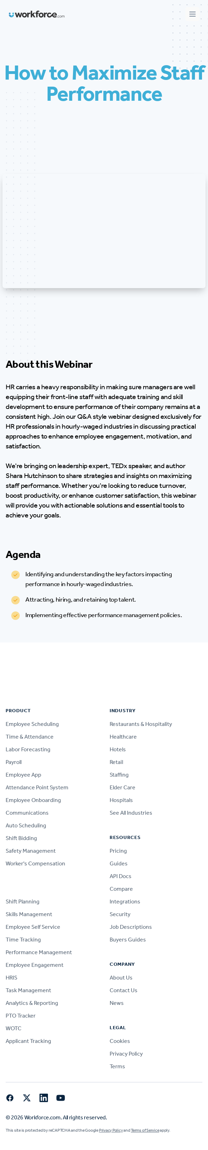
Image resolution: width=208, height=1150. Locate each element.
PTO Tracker (21, 1015)
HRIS (11, 977)
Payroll (14, 762)
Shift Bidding (21, 838)
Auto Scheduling (26, 825)
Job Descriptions (131, 927)
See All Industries (131, 812)
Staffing (119, 774)
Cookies (120, 1041)
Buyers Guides (128, 939)
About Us (121, 977)
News (117, 1003)
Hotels (118, 749)
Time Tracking (23, 939)
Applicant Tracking (28, 1041)
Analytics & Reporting (32, 1003)
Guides (119, 863)
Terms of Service (145, 1130)
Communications (27, 812)
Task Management (28, 990)
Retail (116, 762)
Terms (117, 1066)
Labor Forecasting (28, 749)
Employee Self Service (33, 927)
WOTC (14, 1028)
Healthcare (123, 736)
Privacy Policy (126, 1053)
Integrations (125, 901)
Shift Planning (22, 901)
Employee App (23, 774)
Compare (121, 888)
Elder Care (122, 787)
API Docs (120, 876)
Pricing (118, 850)
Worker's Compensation (35, 863)
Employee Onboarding (33, 800)
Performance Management (39, 952)
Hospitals (121, 800)
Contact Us (123, 990)
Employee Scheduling (32, 724)
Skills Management (29, 914)
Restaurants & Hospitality (141, 724)
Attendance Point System (37, 787)
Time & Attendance (30, 736)
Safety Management (31, 850)
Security (120, 914)
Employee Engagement (34, 965)
